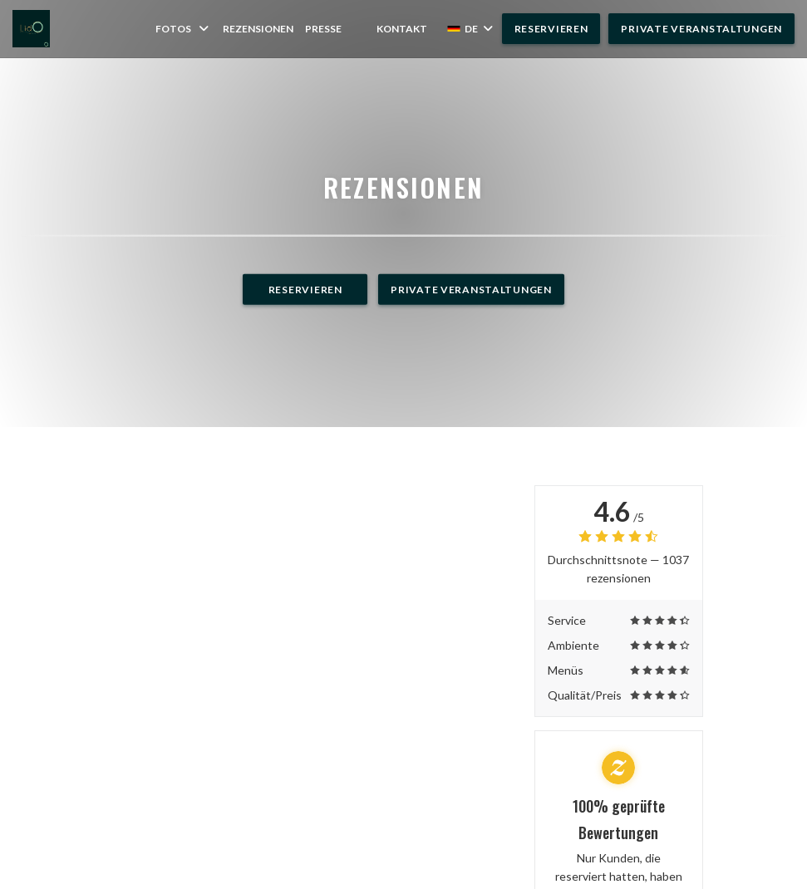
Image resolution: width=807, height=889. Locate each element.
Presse (323, 28)
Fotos (183, 28)
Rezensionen (258, 28)
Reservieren (551, 28)
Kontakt (401, 28)
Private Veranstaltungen (701, 28)
